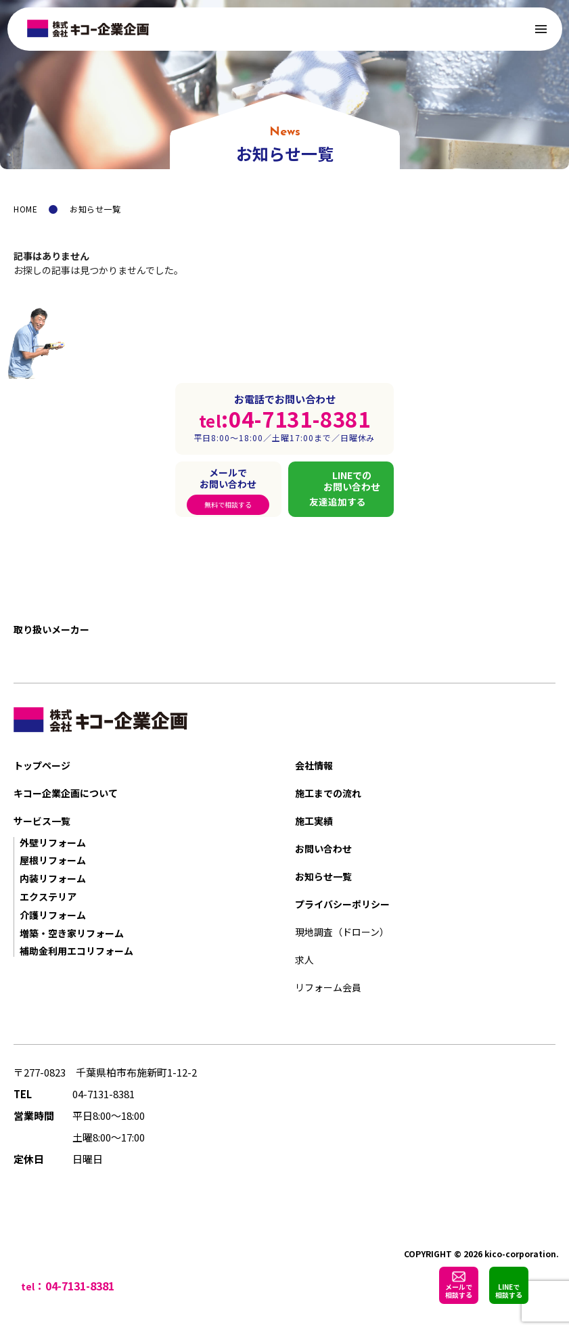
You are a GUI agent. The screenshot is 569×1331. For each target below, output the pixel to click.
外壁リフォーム (53, 842)
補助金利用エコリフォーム (76, 950)
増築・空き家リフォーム (72, 933)
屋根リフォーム (53, 860)
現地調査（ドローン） (342, 932)
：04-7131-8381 (74, 1286)
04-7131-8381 (103, 1094)
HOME (25, 209)
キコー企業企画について (66, 793)
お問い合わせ (323, 848)
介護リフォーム (53, 915)
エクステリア (48, 896)
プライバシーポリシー (342, 904)
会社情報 (314, 765)
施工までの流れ (328, 793)
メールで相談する (458, 1291)
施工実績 (314, 821)
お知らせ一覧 (323, 876)
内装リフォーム (53, 878)
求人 (304, 959)
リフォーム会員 (328, 987)
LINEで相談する (508, 1291)
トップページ (42, 765)
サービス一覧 (42, 821)
